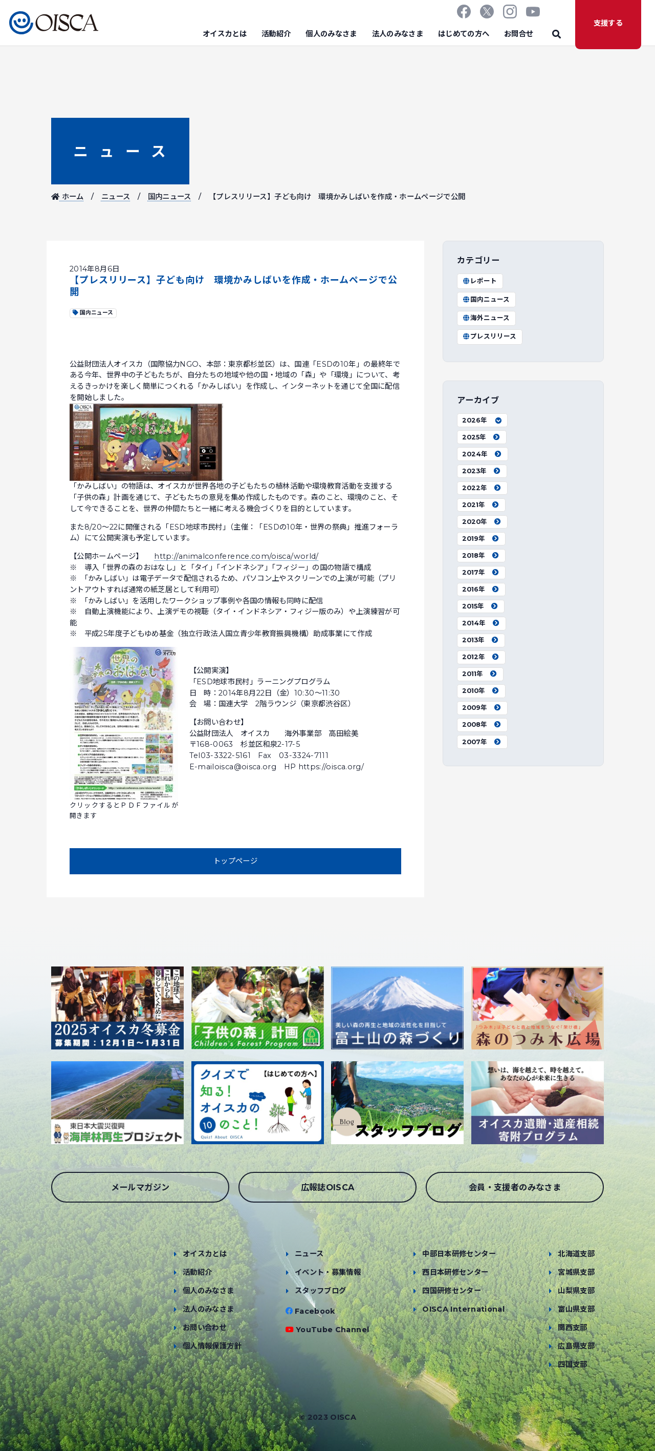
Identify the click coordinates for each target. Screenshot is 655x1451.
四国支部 (572, 1364)
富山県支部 (576, 1309)
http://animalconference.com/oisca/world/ (236, 556)
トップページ (235, 861)
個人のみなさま (331, 33)
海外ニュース (486, 318)
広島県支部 (576, 1346)
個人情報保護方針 (212, 1346)
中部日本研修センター (459, 1253)
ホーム (67, 196)
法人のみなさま (398, 33)
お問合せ (518, 33)
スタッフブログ (320, 1290)
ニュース (120, 151)
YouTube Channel (332, 1329)
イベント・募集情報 (328, 1272)
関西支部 (572, 1327)
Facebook (315, 1311)
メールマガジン (140, 1187)
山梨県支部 (576, 1290)
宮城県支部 (576, 1272)
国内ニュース (169, 196)
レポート (479, 281)
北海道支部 (576, 1253)
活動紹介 (276, 33)
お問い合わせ (205, 1327)
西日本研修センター (455, 1272)
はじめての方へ (464, 33)
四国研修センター (451, 1290)
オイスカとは (225, 33)
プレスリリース (489, 336)
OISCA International (463, 1309)
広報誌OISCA (328, 1187)
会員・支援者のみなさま (515, 1187)
